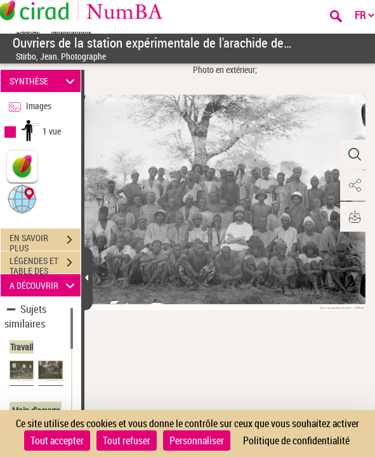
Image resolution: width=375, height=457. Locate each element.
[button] (22, 198)
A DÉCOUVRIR (44, 285)
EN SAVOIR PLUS (45, 241)
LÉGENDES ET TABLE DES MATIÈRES (45, 264)
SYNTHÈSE (44, 81)
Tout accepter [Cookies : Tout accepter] (57, 440)
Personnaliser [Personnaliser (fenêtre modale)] (196, 440)
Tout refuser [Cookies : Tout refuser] (126, 440)
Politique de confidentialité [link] (296, 440)
